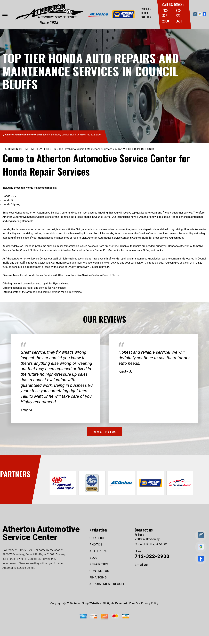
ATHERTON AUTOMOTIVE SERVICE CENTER (30, 149)
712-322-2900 (165, 15)
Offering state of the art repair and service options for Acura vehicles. (42, 292)
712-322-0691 (179, 15)
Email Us (141, 564)
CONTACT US (99, 571)
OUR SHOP (97, 538)
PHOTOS (95, 544)
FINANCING (98, 577)
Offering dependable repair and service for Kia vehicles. (34, 287)
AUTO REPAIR (99, 551)
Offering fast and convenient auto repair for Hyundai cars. (35, 283)
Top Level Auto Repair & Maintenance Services (85, 149)
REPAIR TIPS (98, 564)
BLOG (93, 558)
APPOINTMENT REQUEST (108, 584)
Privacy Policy (150, 603)
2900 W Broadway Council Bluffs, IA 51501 (64, 134)
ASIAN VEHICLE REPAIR (129, 149)
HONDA (149, 149)
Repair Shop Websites (87, 603)
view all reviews (104, 431)
